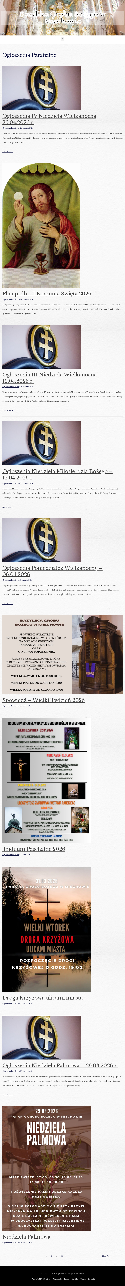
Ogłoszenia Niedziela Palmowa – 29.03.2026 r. (60, 1066)
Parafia (66, 1279)
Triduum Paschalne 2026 (33, 849)
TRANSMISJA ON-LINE (40, 1279)
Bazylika (75, 1279)
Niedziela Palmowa (26, 1237)
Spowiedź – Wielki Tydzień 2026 (43, 700)
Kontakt (91, 1279)
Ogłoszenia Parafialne (10, 128)
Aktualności (57, 1279)
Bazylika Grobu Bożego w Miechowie (62, 17)
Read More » (7, 151)
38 (62, 1256)
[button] (62, 39)
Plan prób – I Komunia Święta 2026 (46, 294)
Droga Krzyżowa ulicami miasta (42, 998)
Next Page (107, 1256)
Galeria (83, 1279)
